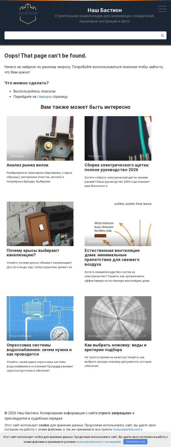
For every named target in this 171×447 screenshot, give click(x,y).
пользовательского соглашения (98, 441)
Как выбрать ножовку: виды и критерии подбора (116, 347)
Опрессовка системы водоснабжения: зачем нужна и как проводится (39, 349)
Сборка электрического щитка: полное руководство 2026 (117, 167)
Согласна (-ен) (135, 441)
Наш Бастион (105, 10)
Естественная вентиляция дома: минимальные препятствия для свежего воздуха (112, 257)
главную (44, 97)
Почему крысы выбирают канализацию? (33, 253)
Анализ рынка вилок (27, 165)
